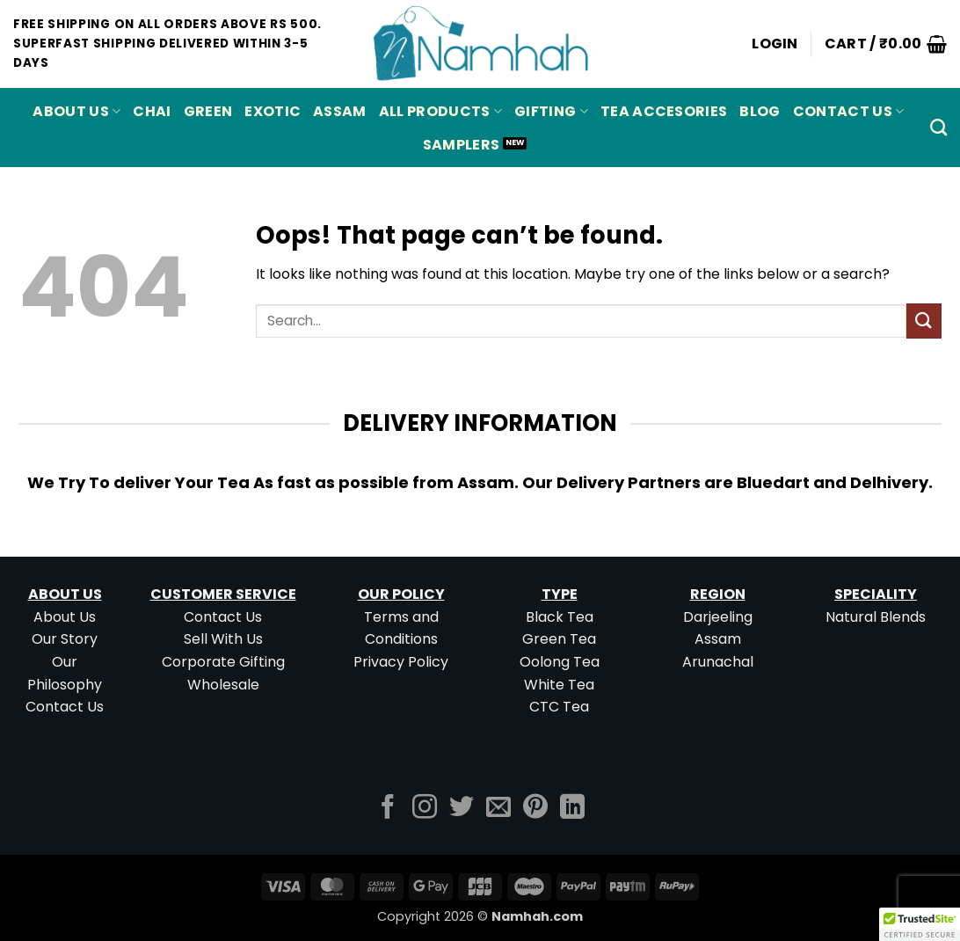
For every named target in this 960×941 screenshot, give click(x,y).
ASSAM (340, 111)
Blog (759, 111)
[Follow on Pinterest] (535, 808)
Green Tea (559, 639)
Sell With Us (223, 639)
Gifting (551, 111)
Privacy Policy (400, 662)
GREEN (208, 111)
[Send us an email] (498, 808)
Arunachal (717, 662)
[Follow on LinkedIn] (572, 808)
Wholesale (223, 685)
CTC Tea (559, 707)
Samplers (461, 145)
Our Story (65, 639)
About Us (76, 111)
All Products (440, 111)
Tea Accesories (663, 111)
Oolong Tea (560, 662)
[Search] (938, 127)
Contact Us (849, 111)
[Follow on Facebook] (387, 808)
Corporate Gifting (223, 662)
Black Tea (559, 617)
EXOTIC (272, 111)
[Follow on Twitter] (461, 808)
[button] (775, 44)
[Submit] (924, 320)
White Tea (559, 685)
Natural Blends (875, 617)
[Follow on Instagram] (424, 808)
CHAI (152, 111)
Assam (718, 639)
